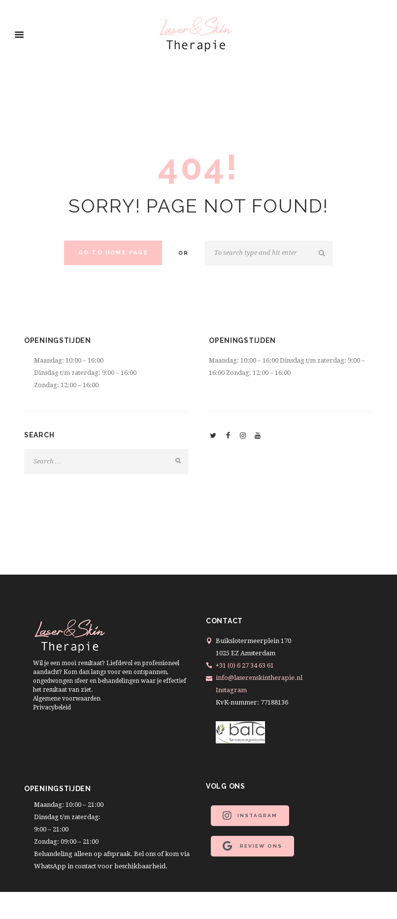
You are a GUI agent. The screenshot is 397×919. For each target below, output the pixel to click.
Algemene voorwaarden (66, 698)
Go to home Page (113, 252)
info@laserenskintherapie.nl (259, 677)
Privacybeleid (52, 707)
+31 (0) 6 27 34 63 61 (245, 665)
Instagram (231, 690)
